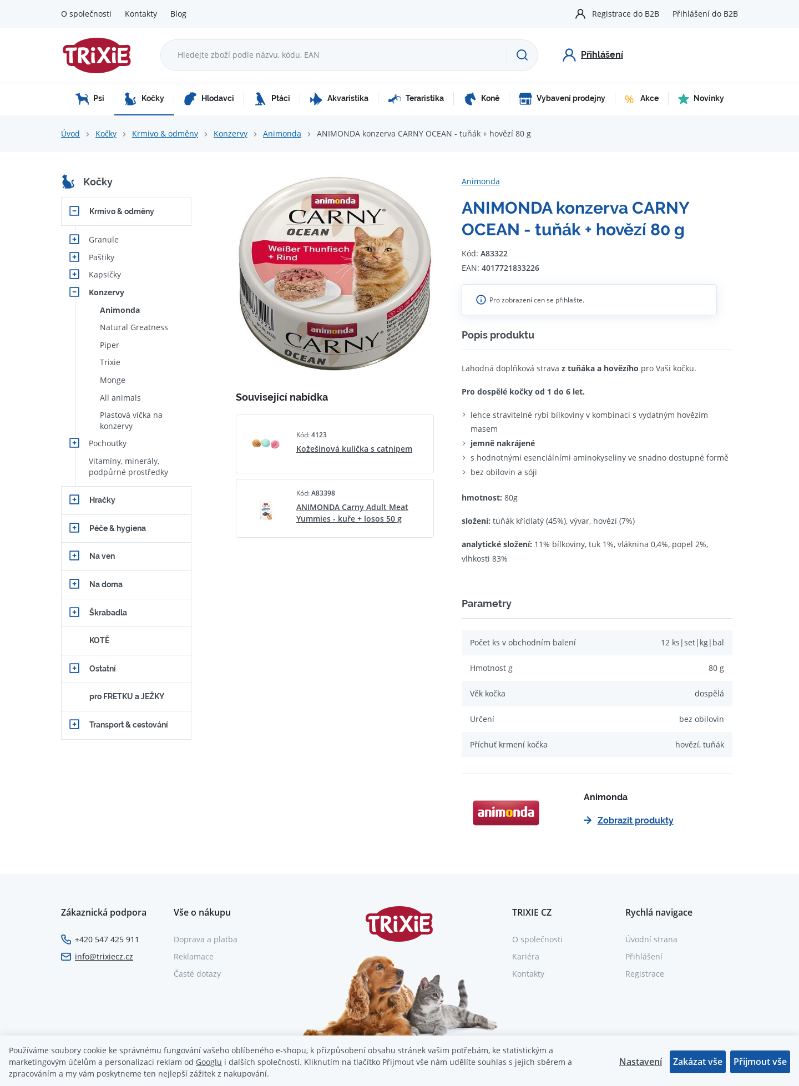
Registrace (644, 973)
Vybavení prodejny (562, 98)
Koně (481, 98)
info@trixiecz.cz (104, 956)
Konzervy (230, 133)
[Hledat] (522, 55)
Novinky (701, 98)
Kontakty (141, 13)
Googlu (209, 1062)
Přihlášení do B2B (705, 13)
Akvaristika (339, 98)
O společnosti (86, 13)
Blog (178, 13)
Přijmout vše (760, 1061)
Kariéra (525, 956)
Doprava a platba (205, 939)
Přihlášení (644, 956)
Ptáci (272, 98)
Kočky (144, 98)
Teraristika (416, 98)
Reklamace (194, 956)
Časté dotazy (197, 973)
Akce (642, 98)
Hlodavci (209, 98)
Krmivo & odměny (165, 133)
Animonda (282, 133)
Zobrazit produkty (629, 820)
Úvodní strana (651, 939)
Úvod (70, 133)
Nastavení (640, 1061)
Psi (89, 98)
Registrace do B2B (625, 13)
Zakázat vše (697, 1061)
